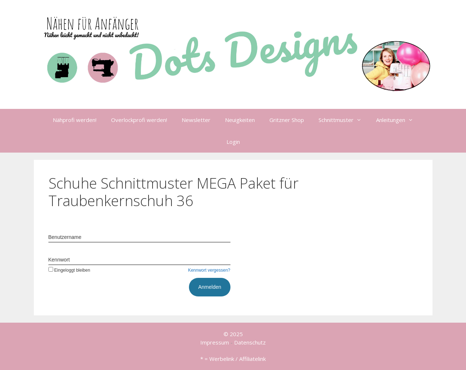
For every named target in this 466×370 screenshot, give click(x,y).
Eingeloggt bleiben (69, 270)
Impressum (214, 342)
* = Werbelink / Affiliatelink (233, 358)
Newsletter (196, 119)
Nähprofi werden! (74, 119)
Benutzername (65, 237)
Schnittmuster (344, 120)
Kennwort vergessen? (209, 270)
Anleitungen (398, 120)
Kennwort (59, 260)
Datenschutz (250, 342)
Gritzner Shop (286, 119)
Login (233, 141)
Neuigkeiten (240, 119)
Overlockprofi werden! (139, 119)
